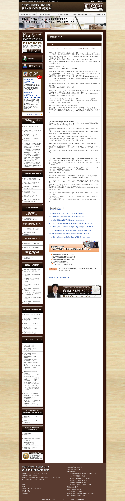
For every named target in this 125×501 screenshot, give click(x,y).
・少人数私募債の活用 (28, 444)
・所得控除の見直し (28, 440)
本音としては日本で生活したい (31, 323)
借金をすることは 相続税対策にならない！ (30, 192)
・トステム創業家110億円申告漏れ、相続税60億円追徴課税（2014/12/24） (70, 230)
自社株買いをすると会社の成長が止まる (80, 484)
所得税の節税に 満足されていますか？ (29, 434)
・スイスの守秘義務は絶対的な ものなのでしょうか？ (30, 363)
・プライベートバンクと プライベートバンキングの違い (31, 404)
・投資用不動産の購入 (28, 442)
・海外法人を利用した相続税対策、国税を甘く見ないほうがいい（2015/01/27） (72, 227)
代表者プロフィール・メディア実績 (31, 488)
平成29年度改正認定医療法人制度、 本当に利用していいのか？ (32, 270)
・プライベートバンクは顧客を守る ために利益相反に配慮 (31, 401)
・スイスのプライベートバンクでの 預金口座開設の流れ (31, 375)
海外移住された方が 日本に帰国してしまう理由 (30, 328)
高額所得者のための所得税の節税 (76, 495)
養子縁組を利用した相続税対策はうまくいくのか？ (80, 493)
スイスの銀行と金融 (29, 345)
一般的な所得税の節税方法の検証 (32, 438)
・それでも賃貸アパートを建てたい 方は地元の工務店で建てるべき (31, 162)
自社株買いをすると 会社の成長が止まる (29, 258)
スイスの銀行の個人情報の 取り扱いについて (30, 354)
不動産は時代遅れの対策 (73, 469)
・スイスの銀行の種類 (28, 346)
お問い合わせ (25, 493)
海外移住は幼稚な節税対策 (74, 489)
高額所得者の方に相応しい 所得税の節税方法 (30, 448)
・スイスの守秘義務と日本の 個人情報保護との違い (30, 360)
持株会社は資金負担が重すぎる (31, 247)
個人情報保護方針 (26, 491)
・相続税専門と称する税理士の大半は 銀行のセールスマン (32, 166)
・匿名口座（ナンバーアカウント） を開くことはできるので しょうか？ (31, 367)
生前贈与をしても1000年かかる (31, 243)
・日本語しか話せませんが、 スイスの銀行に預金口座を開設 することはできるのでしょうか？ (31, 384)
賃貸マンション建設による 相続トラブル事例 (30, 196)
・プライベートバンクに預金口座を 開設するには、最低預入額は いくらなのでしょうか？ (31, 379)
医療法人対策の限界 (72, 487)
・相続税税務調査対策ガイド (57, 210)
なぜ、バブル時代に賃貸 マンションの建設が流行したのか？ (32, 179)
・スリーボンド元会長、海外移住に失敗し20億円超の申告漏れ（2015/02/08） (71, 223)
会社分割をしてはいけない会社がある (80, 478)
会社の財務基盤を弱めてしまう (31, 229)
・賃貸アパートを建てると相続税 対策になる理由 (31, 147)
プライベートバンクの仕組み (31, 393)
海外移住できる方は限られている (32, 314)
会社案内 (101, 1)
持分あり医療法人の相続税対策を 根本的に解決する (32, 302)
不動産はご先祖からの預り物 (31, 126)
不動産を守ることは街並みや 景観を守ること (31, 139)
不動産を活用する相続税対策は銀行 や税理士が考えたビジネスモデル (32, 144)
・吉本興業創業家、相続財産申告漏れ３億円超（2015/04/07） (67, 216)
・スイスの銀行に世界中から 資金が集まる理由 (30, 349)
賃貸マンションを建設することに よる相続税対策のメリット (32, 183)
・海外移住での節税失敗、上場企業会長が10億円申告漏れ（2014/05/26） (70, 237)
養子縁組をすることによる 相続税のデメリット (30, 421)
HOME (93, 1)
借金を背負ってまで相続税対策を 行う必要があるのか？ (32, 187)
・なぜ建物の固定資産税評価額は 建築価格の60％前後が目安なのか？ (32, 156)
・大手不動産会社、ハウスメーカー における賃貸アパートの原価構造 (31, 153)
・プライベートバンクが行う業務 (31, 395)
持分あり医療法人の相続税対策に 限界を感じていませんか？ (32, 289)
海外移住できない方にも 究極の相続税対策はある (30, 332)
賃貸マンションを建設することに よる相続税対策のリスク (32, 200)
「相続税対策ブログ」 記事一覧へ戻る (58, 277)
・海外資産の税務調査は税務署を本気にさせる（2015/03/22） (67, 220)
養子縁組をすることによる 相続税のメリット (30, 417)
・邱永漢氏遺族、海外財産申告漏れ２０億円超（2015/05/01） (67, 213)
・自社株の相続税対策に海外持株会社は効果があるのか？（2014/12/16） (70, 233)
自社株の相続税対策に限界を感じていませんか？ (83, 473)
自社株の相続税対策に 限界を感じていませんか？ (30, 219)
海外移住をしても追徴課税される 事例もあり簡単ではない (32, 319)
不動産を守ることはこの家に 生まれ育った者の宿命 (31, 135)
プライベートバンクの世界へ (74, 491)
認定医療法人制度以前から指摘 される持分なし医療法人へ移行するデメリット (31, 280)
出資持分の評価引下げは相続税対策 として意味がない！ (32, 293)
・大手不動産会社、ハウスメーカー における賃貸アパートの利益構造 (31, 150)
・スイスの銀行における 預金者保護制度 (29, 398)
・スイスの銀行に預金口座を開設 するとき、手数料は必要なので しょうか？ (31, 388)
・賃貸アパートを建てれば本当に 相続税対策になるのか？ (31, 159)
